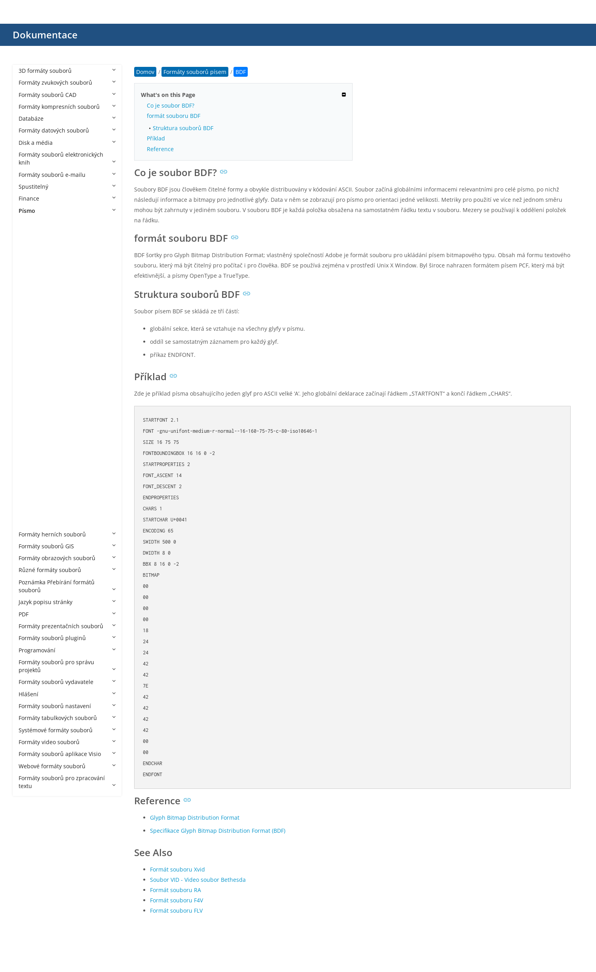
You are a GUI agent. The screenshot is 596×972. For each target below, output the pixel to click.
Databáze (67, 118)
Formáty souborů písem (58, 222)
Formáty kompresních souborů (67, 106)
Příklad (156, 138)
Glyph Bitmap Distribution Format (194, 817)
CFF (31, 246)
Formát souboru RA (175, 890)
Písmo (67, 210)
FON (32, 318)
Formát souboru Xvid (177, 869)
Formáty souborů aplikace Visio (67, 754)
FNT (32, 306)
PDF (67, 614)
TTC (31, 450)
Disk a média (67, 142)
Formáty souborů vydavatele (67, 682)
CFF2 (33, 258)
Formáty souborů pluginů (67, 638)
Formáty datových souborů (67, 130)
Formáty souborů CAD (67, 95)
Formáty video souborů (67, 742)
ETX (31, 294)
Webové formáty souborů (67, 766)
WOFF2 (36, 522)
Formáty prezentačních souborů (67, 626)
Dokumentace (45, 34)
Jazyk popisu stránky (67, 602)
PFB (31, 414)
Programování (67, 650)
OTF (32, 390)
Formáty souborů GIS (67, 546)
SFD (31, 438)
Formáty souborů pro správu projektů (67, 666)
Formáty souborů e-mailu (67, 174)
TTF (31, 462)
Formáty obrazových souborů (67, 558)
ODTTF (35, 378)
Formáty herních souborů (67, 534)
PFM (32, 426)
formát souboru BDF (173, 115)
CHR (32, 270)
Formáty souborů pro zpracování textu (67, 782)
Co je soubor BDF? (170, 105)
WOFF (34, 510)
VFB (31, 486)
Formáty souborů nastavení (67, 706)
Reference (160, 149)
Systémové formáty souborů (67, 730)
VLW (32, 498)
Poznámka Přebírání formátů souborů (67, 586)
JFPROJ (35, 354)
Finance (67, 198)
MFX (32, 366)
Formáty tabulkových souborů (67, 718)
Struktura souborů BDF (183, 128)
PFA (31, 402)
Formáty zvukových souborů (67, 82)
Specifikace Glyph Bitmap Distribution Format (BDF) (217, 830)
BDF (32, 234)
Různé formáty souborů (67, 570)
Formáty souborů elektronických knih (67, 158)
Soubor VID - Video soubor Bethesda (198, 879)
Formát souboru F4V (176, 900)
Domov (145, 72)
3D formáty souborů (67, 70)
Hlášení (67, 694)
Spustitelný (67, 186)
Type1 (34, 474)
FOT (32, 330)
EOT (32, 282)
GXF (31, 342)
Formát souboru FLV (176, 910)
